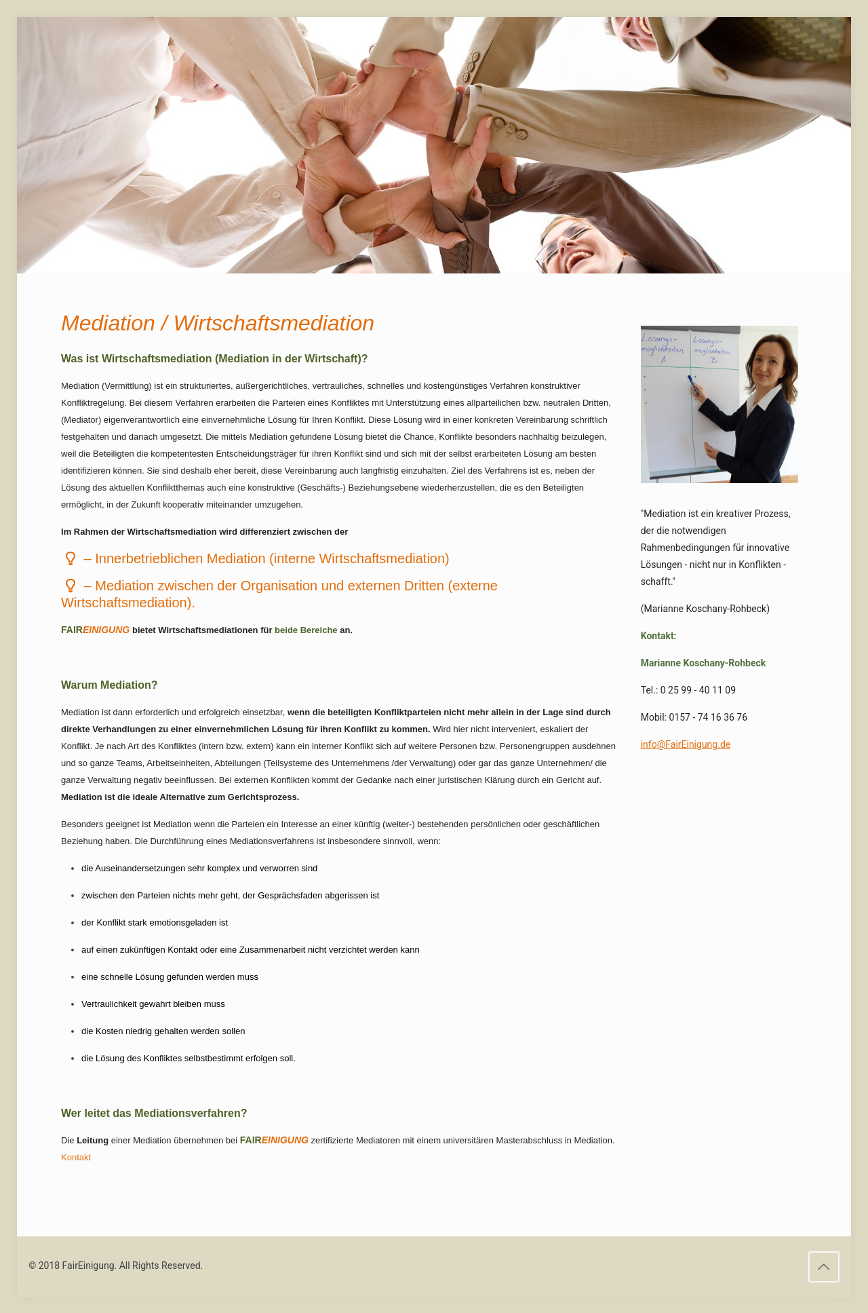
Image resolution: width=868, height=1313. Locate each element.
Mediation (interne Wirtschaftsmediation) (272, 558)
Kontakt (76, 1157)
